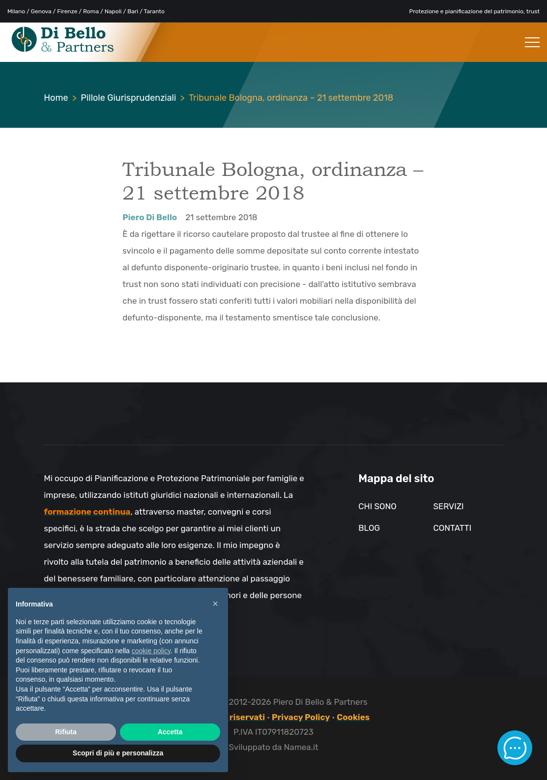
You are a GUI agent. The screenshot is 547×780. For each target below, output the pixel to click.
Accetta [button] (170, 732)
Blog (369, 528)
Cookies (353, 717)
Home (56, 97)
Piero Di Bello (149, 217)
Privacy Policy (301, 717)
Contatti (452, 528)
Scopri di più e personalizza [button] (118, 753)
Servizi (448, 506)
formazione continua (87, 512)
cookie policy (151, 651)
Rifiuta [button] (66, 732)
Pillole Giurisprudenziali (128, 97)
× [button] (215, 603)
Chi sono (377, 506)
